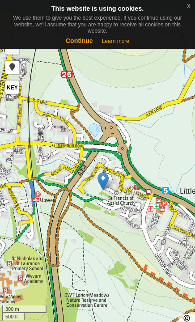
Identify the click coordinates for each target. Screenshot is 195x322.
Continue (79, 40)
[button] (12, 67)
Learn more (115, 41)
